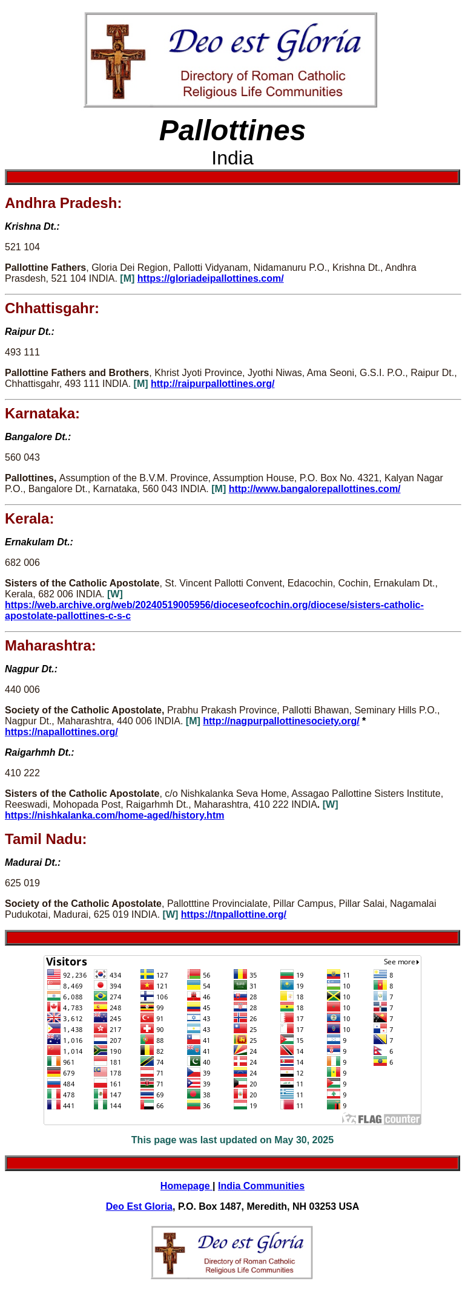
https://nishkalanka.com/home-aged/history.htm (114, 815)
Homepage (186, 1186)
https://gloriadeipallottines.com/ (210, 278)
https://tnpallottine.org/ (233, 914)
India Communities (261, 1186)
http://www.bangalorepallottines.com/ (315, 489)
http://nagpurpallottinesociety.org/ (281, 721)
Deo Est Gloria (139, 1206)
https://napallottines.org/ (61, 732)
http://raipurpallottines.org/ (212, 383)
